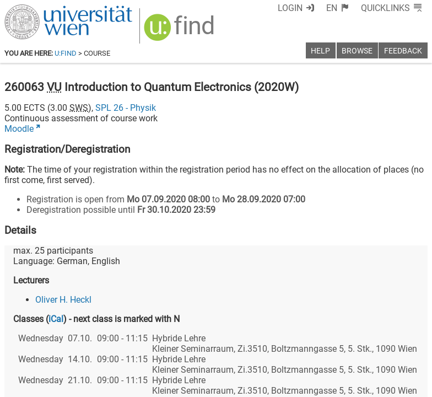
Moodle (19, 129)
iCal (55, 319)
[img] (180, 31)
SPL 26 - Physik (125, 108)
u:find (66, 53)
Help (320, 51)
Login (290, 8)
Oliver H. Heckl (63, 299)
